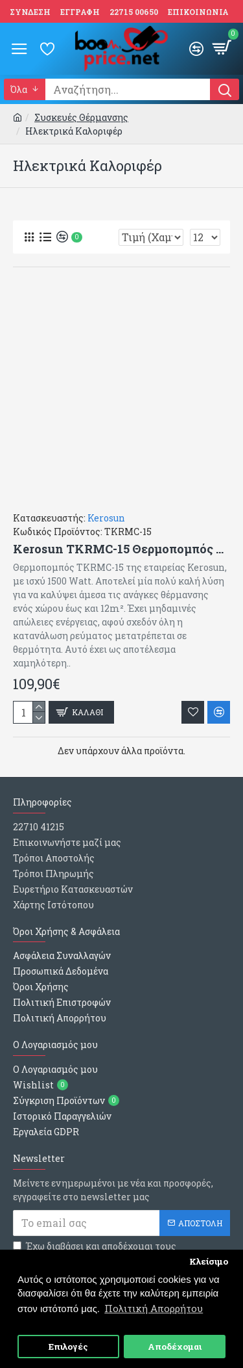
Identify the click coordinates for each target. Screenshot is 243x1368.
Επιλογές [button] (68, 1346)
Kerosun (106, 518)
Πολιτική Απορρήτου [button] (153, 1308)
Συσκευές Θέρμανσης (81, 117)
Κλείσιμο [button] (208, 1261)
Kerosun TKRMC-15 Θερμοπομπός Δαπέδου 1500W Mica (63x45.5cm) (121, 549)
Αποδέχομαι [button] (175, 1346)
